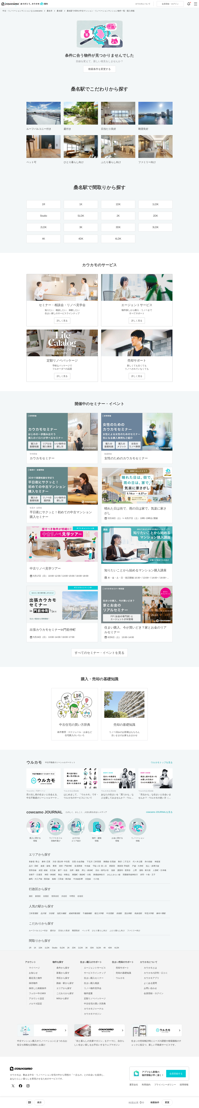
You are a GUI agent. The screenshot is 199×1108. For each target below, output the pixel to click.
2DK (74, 948)
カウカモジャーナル (94, 1008)
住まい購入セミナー (94, 978)
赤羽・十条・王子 (147, 875)
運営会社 (133, 1084)
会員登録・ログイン (153, 993)
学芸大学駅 (149, 913)
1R (30, 948)
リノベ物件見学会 (92, 988)
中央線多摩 (78, 879)
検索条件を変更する (99, 69)
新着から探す (62, 973)
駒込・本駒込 (64, 875)
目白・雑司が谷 (102, 870)
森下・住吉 (62, 870)
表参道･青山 (34, 862)
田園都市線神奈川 (130, 875)
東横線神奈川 (99, 875)
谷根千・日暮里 (35, 875)
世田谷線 (32, 870)
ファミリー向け (133, 930)
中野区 (72, 896)
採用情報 (184, 1084)
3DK (92, 948)
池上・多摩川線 (152, 866)
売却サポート (122, 968)
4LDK (116, 948)
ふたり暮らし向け (117, 930)
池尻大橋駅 (62, 913)
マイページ (34, 968)
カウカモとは (150, 968)
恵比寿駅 (128, 913)
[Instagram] (28, 1086)
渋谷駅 (52, 913)
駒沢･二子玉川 (124, 862)
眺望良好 (76, 930)
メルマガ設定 (35, 1003)
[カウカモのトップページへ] (24, 4)
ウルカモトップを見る (162, 762)
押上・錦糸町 (87, 870)
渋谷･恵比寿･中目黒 (61, 862)
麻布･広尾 (46, 862)
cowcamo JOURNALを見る (159, 812)
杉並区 (80, 896)
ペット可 (86, 930)
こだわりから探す (65, 993)
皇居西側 (78, 866)
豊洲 (54, 866)
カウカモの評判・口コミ (156, 973)
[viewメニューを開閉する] (39, 1102)
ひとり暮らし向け (99, 930)
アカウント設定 (36, 998)
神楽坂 (157, 862)
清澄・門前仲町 (65, 866)
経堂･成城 (43, 870)
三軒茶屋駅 (33, 913)
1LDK (47, 948)
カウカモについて (142, 4)
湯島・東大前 (145, 870)
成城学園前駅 (74, 913)
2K (68, 948)
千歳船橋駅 (87, 913)
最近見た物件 (35, 978)
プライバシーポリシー (165, 1084)
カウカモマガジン (92, 1014)
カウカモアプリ (151, 978)
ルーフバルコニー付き (38, 930)
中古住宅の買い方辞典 (95, 1003)
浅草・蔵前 (74, 870)
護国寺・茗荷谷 (124, 870)
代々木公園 (137, 862)
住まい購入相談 (91, 983)
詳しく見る (62, 320)
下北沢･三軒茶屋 (94, 862)
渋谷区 (64, 896)
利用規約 (146, 1084)
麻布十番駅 (161, 913)
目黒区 (46, 896)
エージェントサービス (95, 968)
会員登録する (176, 1073)
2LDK (80, 948)
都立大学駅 (99, 913)
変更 (167, 1102)
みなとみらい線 (113, 875)
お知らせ (33, 973)
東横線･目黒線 (109, 862)
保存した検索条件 (37, 988)
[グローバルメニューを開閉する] (195, 4)
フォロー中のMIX (37, 993)
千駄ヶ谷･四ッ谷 (100, 866)
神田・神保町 (50, 875)
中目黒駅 (110, 913)
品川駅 (43, 913)
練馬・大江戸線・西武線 (39, 879)
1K (35, 948)
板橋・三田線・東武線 (61, 879)
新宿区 (38, 896)
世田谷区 (55, 896)
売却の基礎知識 (123, 973)
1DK (40, 948)
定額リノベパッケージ (95, 998)
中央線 (87, 866)
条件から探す (62, 968)
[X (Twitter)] (13, 1086)
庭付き (53, 930)
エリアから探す (64, 988)
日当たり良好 (64, 930)
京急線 (88, 879)
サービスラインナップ (95, 973)
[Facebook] (20, 1086)
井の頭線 (148, 862)
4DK (110, 948)
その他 (96, 879)
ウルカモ (120, 978)
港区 (31, 896)
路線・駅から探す (65, 983)
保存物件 (33, 983)
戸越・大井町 (137, 866)
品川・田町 (33, 866)
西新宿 (112, 866)
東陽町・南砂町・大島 (81, 875)
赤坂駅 (119, 913)
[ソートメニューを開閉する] (29, 1102)
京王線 (53, 870)
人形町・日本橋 (159, 870)
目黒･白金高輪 (78, 862)
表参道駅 (138, 913)
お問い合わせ (150, 988)
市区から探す (62, 978)
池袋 (113, 870)
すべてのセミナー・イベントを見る (99, 652)
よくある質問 (150, 983)
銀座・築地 (45, 866)
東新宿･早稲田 (123, 866)
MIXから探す (62, 998)
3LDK (98, 948)
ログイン (170, 3)
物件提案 (88, 993)
